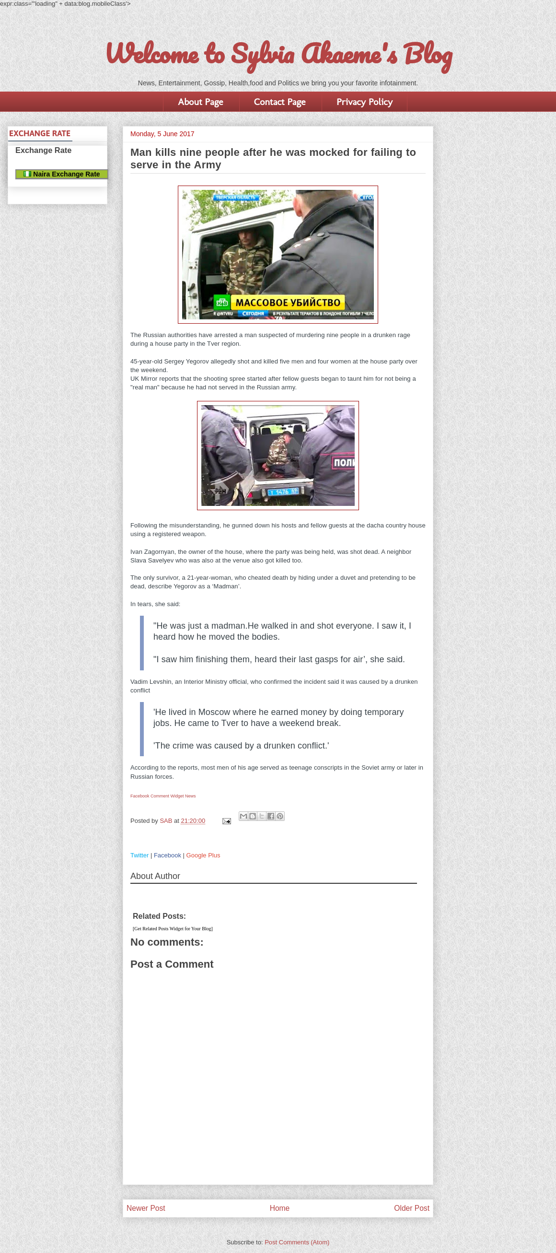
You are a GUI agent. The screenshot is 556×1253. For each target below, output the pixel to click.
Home (280, 1208)
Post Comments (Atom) (297, 1242)
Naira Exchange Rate (61, 174)
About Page (200, 101)
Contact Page (279, 101)
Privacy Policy (364, 101)
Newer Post (146, 1208)
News (190, 796)
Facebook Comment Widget (157, 796)
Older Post (411, 1208)
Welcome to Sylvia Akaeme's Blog (278, 53)
